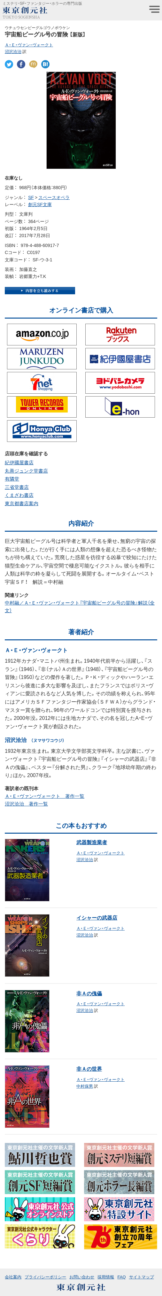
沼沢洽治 (13, 51)
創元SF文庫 (40, 204)
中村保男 (84, 1086)
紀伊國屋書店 (19, 462)
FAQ (121, 1277)
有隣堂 (12, 478)
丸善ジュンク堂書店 (26, 470)
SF (31, 197)
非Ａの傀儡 (89, 993)
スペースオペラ (54, 197)
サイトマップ (141, 1277)
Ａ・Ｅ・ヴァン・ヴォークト (29, 45)
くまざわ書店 (19, 494)
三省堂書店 (17, 486)
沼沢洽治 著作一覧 (26, 803)
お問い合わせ (81, 1277)
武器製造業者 (91, 842)
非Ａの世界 (89, 1068)
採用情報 (105, 1277)
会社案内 (13, 1277)
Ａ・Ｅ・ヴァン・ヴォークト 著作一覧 (44, 795)
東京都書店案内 (21, 503)
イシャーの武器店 (96, 917)
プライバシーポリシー (45, 1277)
